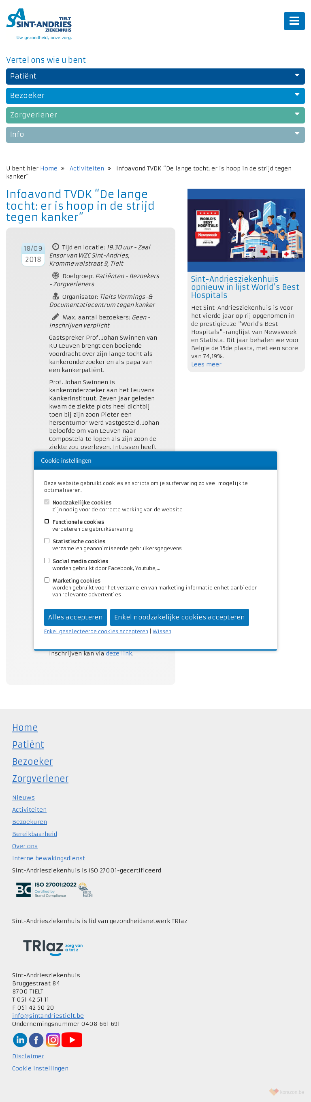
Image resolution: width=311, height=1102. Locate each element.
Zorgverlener (40, 778)
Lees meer (206, 364)
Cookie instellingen (40, 1068)
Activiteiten (87, 168)
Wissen (162, 631)
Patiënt (28, 744)
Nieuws (23, 797)
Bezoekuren (29, 821)
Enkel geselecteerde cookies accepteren (96, 631)
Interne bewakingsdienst (48, 858)
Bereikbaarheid (34, 834)
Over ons (25, 846)
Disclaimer (28, 1056)
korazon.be (292, 1092)
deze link (119, 653)
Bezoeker (32, 761)
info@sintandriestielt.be (48, 1015)
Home (49, 168)
